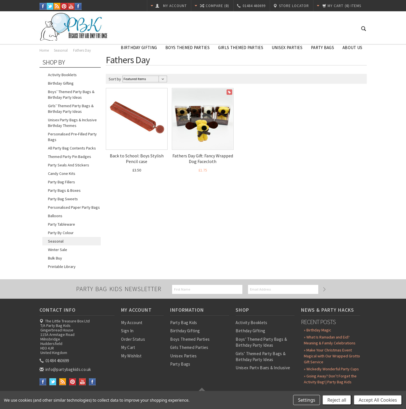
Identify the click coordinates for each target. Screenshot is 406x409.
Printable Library (62, 266)
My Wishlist (131, 356)
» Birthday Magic (317, 330)
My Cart (128, 347)
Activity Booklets (62, 74)
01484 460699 (54, 360)
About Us (352, 47)
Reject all (336, 400)
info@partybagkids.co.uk (65, 369)
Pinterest (64, 6)
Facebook (43, 6)
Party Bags (322, 47)
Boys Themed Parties (187, 47)
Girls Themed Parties (240, 47)
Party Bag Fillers (61, 181)
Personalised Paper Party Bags (74, 207)
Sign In (127, 330)
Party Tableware (61, 224)
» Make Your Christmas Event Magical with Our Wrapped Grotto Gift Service (332, 356)
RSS (57, 6)
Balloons (55, 215)
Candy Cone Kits (61, 173)
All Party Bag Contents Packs (72, 148)
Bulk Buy (55, 258)
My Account (131, 322)
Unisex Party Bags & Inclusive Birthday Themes (72, 122)
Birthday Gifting (139, 47)
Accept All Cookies (378, 400)
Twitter (50, 6)
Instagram (78, 6)
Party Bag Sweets (63, 198)
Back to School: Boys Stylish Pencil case (137, 158)
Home (44, 50)
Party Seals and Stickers (68, 165)
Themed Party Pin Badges (69, 156)
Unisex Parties (287, 47)
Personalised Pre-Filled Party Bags (72, 136)
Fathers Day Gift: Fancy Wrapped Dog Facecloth (202, 158)
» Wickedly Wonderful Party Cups (331, 368)
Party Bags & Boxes (64, 190)
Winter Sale (57, 249)
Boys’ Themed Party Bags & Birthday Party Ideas (71, 94)
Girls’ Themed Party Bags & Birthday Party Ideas (71, 108)
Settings (306, 400)
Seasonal (61, 50)
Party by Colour (61, 232)
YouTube (71, 6)
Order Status (133, 339)
